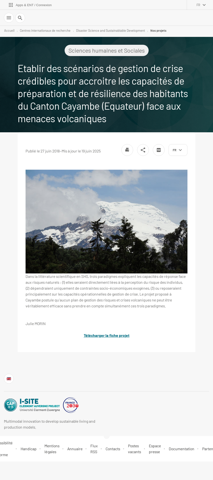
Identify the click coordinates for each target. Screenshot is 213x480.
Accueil (9, 30)
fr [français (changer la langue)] (198, 5)
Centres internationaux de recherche (45, 30)
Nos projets (158, 30)
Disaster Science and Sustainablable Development (110, 30)
